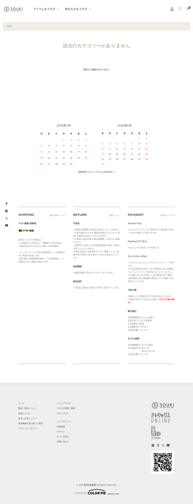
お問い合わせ (63, 441)
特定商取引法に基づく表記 (30, 423)
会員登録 (61, 426)
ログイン (61, 431)
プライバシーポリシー (28, 428)
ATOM (66, 413)
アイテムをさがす (44, 9)
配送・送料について (27, 408)
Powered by (96, 492)
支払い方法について (27, 418)
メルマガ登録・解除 (66, 408)
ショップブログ (64, 403)
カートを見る (63, 436)
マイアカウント (64, 421)
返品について (24, 413)
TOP (9, 26)
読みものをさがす (76, 9)
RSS (59, 413)
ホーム (21, 403)
